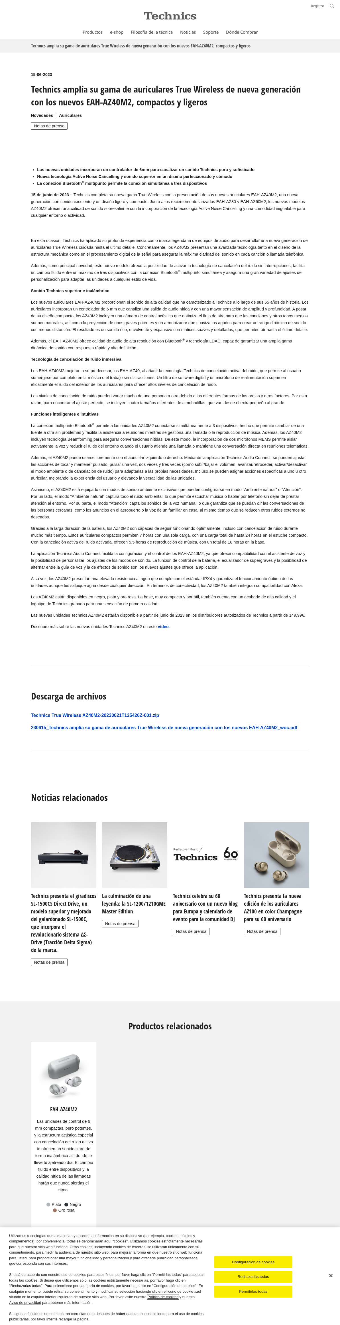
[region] (170, 1276)
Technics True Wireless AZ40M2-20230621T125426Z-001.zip (95, 715)
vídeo (163, 626)
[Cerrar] (331, 1275)
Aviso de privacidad (25, 1302)
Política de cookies (163, 1297)
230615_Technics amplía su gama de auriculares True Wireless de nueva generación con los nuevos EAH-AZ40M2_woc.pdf (164, 727)
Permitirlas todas (253, 1291)
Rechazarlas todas (253, 1277)
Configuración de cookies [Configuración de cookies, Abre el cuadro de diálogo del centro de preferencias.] (253, 1262)
